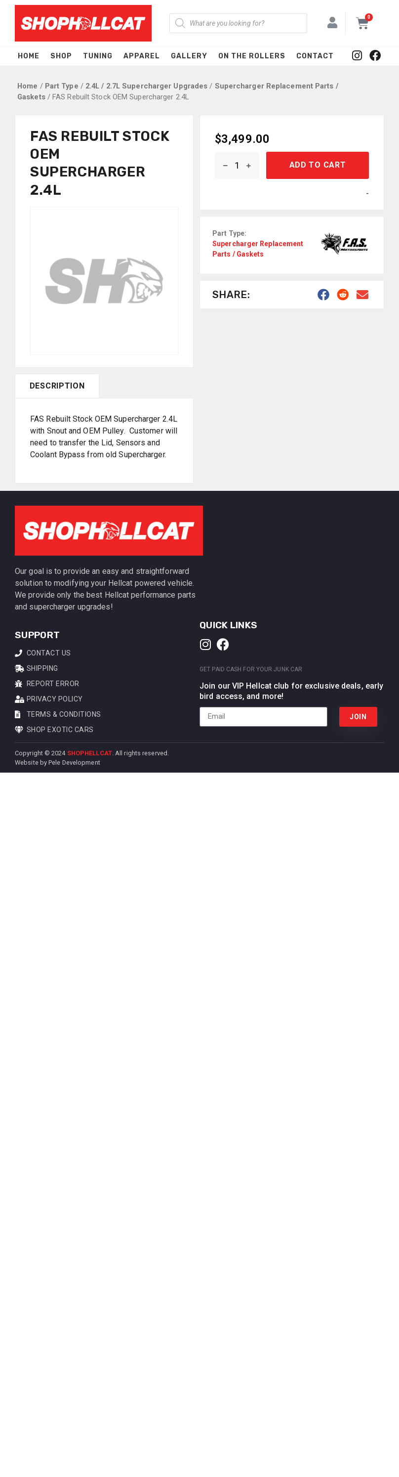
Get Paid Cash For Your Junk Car (251, 669)
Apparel (141, 56)
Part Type (62, 86)
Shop (61, 56)
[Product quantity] (237, 165)
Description (57, 386)
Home (29, 56)
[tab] (57, 386)
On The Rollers (251, 56)
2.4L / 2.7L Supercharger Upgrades (146, 86)
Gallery (189, 56)
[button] (324, 295)
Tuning (98, 56)
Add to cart (317, 165)
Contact (315, 56)
